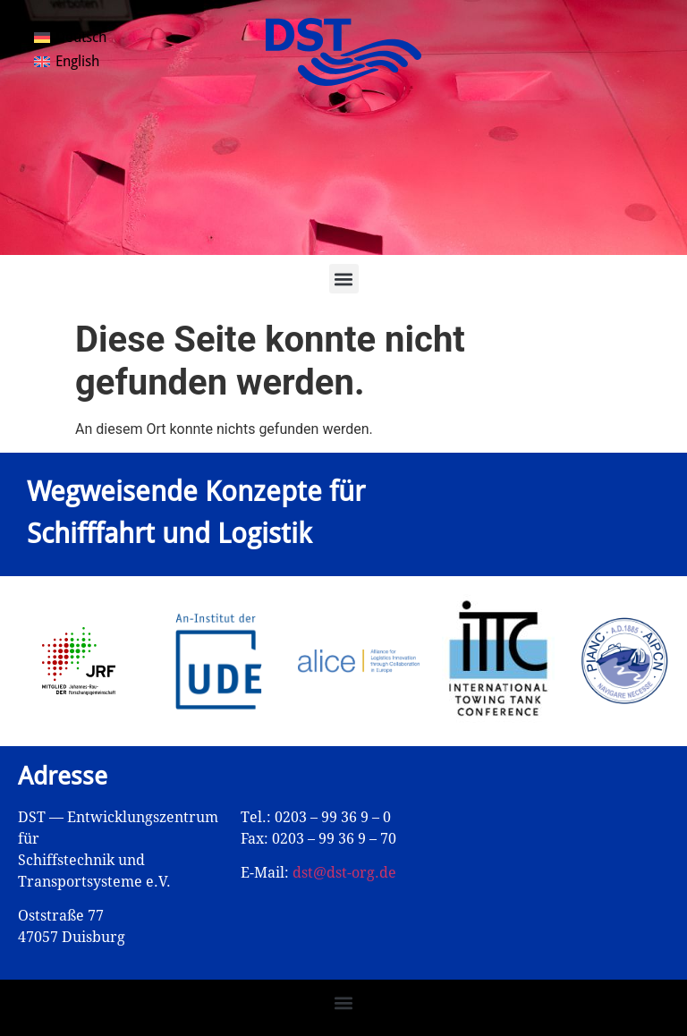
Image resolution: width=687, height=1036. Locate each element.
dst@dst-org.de (344, 872)
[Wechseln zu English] (66, 62)
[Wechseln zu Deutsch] (70, 37)
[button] (344, 278)
